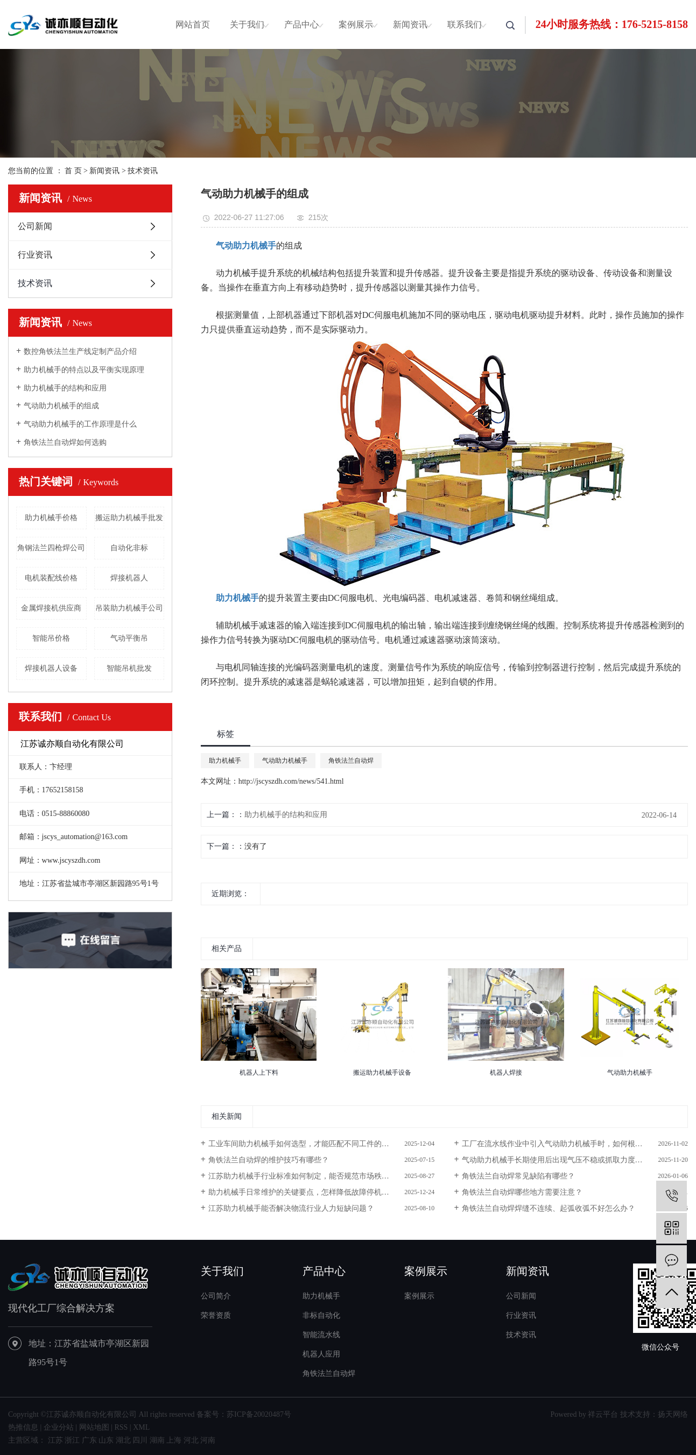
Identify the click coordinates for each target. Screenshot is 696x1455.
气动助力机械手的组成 (61, 406)
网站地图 (94, 1427)
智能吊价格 (51, 638)
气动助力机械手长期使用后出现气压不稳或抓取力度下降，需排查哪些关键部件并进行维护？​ (575, 1160)
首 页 (73, 171)
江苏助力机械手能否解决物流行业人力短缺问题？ (291, 1208)
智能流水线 (321, 1335)
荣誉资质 (216, 1315)
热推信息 (23, 1427)
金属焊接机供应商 (51, 608)
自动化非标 (129, 548)
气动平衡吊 (129, 638)
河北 (191, 1440)
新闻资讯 (410, 24)
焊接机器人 (129, 578)
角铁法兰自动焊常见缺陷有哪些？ (518, 1176)
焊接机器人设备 (51, 668)
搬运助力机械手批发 (129, 518)
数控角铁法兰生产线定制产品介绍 (80, 351)
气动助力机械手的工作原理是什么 (80, 424)
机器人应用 (321, 1354)
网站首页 (192, 24)
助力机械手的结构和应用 (65, 388)
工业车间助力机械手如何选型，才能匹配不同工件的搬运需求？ (313, 1144)
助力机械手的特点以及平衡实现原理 (84, 370)
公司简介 (216, 1296)
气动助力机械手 (284, 760)
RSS (121, 1427)
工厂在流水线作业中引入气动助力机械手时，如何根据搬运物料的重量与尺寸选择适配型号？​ (575, 1144)
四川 (139, 1440)
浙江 (72, 1440)
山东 (106, 1440)
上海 (173, 1440)
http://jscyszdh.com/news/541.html (291, 781)
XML (141, 1427)
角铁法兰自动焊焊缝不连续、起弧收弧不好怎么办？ (548, 1208)
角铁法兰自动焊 (351, 760)
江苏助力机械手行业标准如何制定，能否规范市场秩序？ (302, 1176)
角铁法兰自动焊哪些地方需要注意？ (522, 1192)
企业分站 (59, 1427)
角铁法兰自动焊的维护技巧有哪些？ (268, 1160)
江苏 (55, 1440)
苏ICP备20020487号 (259, 1414)
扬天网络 (673, 1414)
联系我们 (464, 24)
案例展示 (356, 24)
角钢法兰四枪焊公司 (51, 548)
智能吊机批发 (129, 668)
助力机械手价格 (51, 518)
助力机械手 (225, 760)
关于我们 (247, 24)
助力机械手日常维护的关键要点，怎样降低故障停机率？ (302, 1192)
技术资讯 (143, 171)
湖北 (123, 1440)
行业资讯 (35, 254)
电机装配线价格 (51, 578)
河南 (207, 1440)
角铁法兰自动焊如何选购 (65, 442)
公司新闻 (35, 226)
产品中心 (301, 24)
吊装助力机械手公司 (129, 608)
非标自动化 (321, 1315)
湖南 (157, 1440)
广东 (89, 1440)
